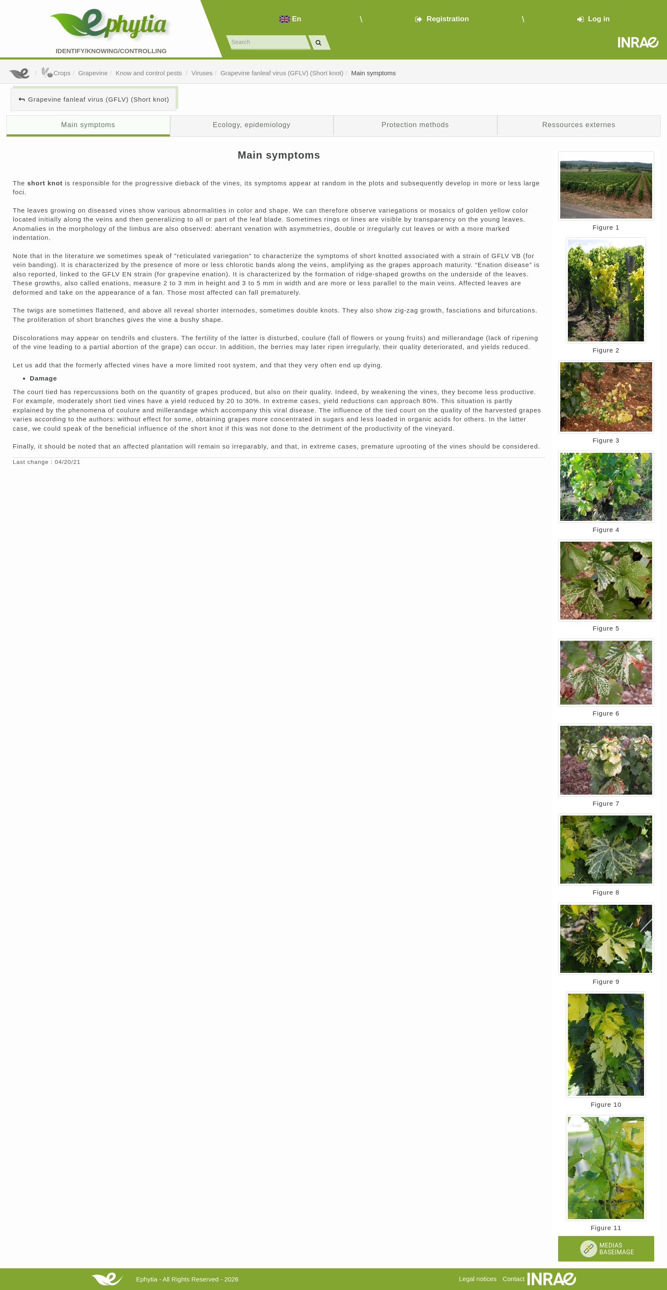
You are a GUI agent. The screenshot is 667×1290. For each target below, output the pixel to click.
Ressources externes (579, 124)
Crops (56, 73)
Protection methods (415, 124)
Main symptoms (373, 73)
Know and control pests (150, 73)
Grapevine (93, 73)
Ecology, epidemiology (252, 124)
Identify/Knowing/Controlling (111, 50)
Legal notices (477, 1278)
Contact (513, 1278)
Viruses (202, 73)
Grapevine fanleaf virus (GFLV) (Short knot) (281, 73)
